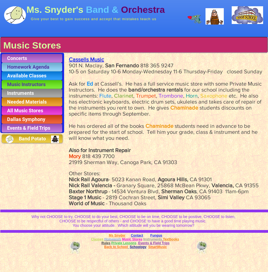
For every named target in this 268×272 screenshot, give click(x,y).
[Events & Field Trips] (32, 128)
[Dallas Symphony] (32, 119)
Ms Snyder (117, 235)
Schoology (138, 247)
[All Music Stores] (32, 110)
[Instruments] (32, 93)
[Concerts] (32, 58)
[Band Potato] (32, 138)
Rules (106, 243)
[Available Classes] (32, 75)
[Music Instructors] (32, 84)
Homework (112, 239)
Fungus (156, 235)
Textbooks (171, 239)
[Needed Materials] (32, 102)
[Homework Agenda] (32, 67)
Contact (137, 235)
